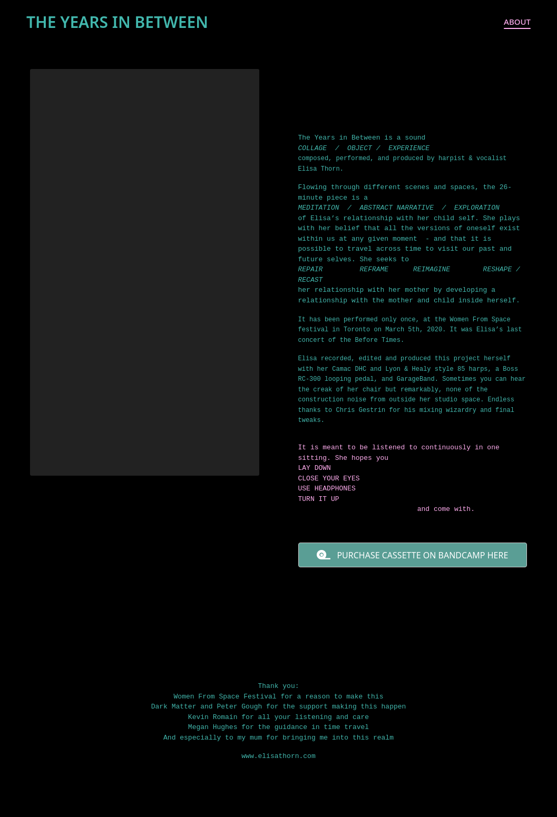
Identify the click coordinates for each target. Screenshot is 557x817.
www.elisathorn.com (278, 756)
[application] (144, 272)
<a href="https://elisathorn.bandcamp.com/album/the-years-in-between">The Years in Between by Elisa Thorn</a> (412, 618)
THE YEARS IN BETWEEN (117, 22)
